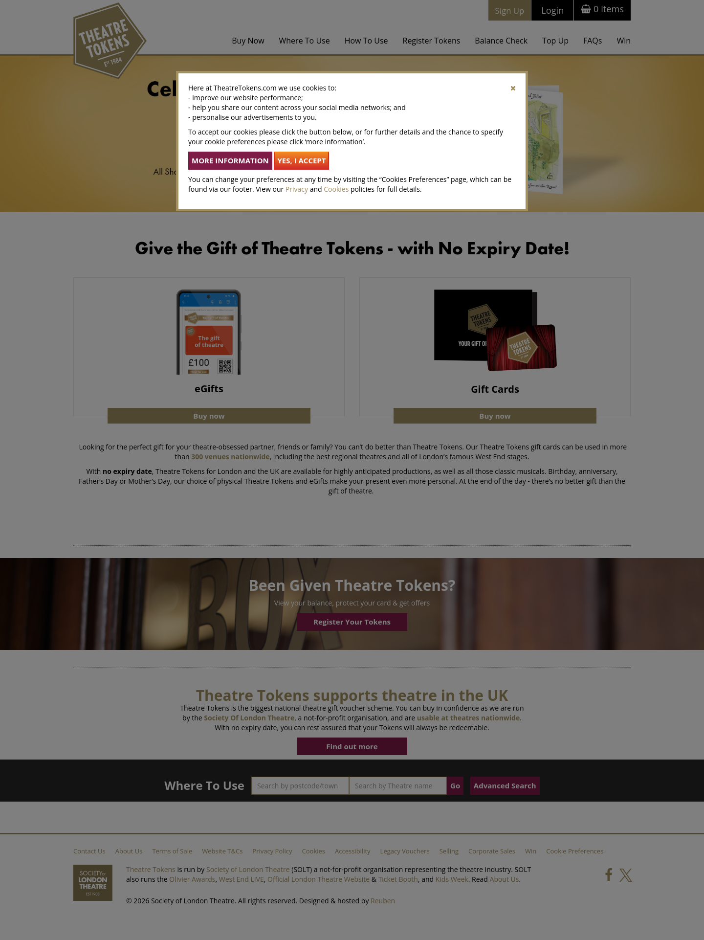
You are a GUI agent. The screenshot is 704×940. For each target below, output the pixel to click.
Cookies (336, 189)
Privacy (297, 189)
